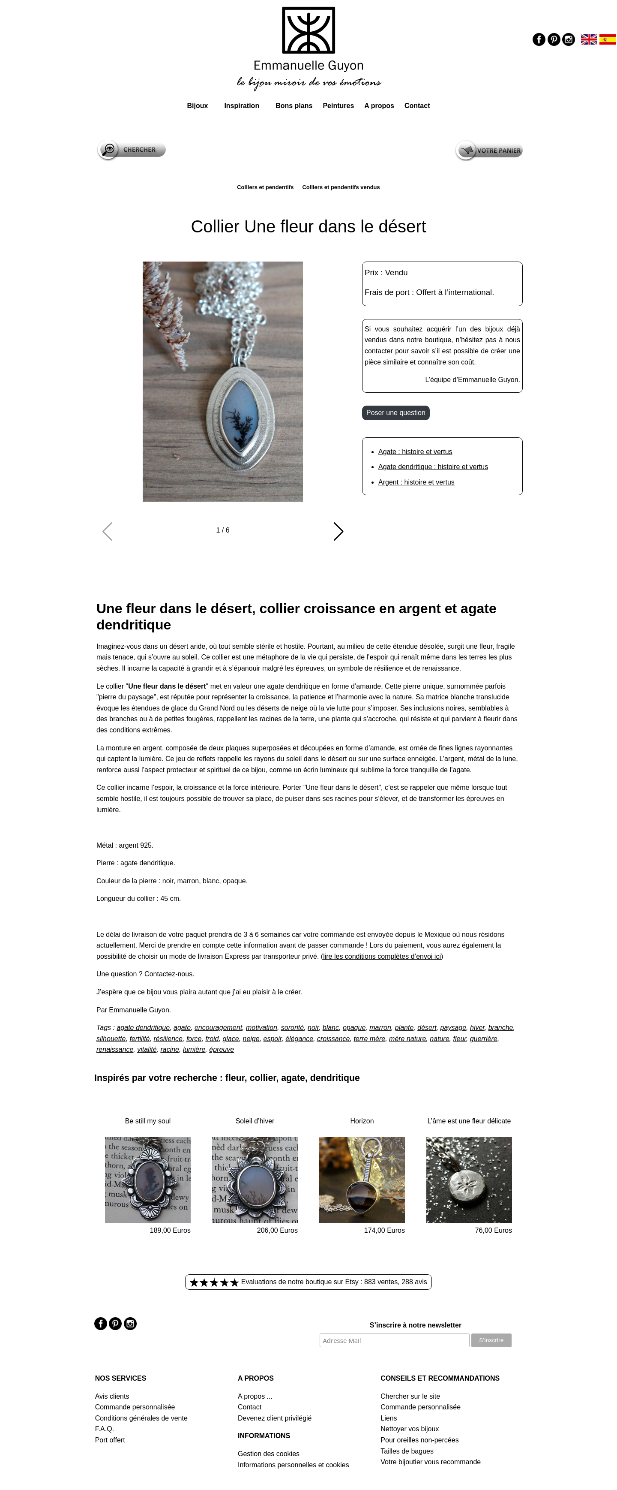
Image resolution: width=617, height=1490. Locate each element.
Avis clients (112, 1396)
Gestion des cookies (269, 1453)
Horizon (362, 1121)
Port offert (110, 1440)
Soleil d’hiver (255, 1121)
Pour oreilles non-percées (419, 1440)
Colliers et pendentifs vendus (341, 187)
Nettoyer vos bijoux (409, 1429)
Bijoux (197, 105)
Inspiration (241, 105)
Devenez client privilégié (275, 1418)
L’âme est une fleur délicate (469, 1121)
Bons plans (294, 105)
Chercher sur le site (410, 1396)
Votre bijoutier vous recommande (430, 1462)
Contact (417, 105)
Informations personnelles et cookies (293, 1465)
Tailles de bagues (407, 1451)
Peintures (338, 105)
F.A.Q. (104, 1429)
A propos (379, 105)
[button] (338, 531)
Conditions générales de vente (141, 1418)
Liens (388, 1418)
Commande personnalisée (135, 1407)
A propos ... (255, 1396)
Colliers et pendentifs (265, 187)
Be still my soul (148, 1121)
